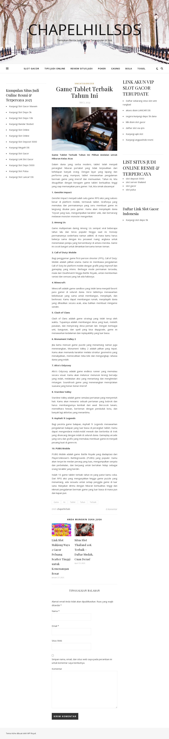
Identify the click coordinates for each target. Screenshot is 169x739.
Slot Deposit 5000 (27, 141)
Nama (56, 611)
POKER (102, 68)
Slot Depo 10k (25, 118)
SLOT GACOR (31, 68)
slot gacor (140, 122)
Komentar (57, 668)
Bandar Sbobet (26, 123)
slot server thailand (136, 182)
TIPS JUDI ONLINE (54, 68)
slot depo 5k (141, 219)
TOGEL (141, 68)
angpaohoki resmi (144, 139)
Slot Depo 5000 (26, 165)
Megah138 (23, 147)
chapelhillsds (63, 509)
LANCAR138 (144, 110)
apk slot (139, 133)
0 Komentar (111, 509)
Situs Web (57, 640)
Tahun (82, 502)
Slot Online (23, 129)
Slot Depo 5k (24, 112)
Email (55, 625)
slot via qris (139, 127)
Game (56, 502)
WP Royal (31, 733)
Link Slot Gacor (25, 159)
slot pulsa (131, 189)
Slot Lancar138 (26, 176)
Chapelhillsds (84, 29)
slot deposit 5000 (135, 178)
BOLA (128, 68)
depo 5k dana (149, 116)
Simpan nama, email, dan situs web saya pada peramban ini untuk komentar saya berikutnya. (82, 661)
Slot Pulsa (23, 171)
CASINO (115, 68)
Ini (64, 502)
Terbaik (93, 502)
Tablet (72, 502)
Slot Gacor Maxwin (27, 106)
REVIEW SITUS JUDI (82, 68)
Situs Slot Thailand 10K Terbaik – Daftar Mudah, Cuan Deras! (84, 549)
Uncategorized (84, 83)
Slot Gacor (23, 153)
